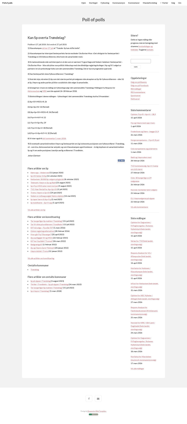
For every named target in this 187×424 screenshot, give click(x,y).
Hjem (83, 3)
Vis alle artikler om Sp (36, 210)
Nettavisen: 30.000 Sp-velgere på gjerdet (47, 179)
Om (179, 3)
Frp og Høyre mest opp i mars (143, 123)
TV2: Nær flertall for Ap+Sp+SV (44, 189)
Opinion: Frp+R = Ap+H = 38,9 (143, 114)
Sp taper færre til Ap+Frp (41, 199)
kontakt (150, 49)
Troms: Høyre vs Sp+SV (40, 192)
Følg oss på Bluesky (139, 82)
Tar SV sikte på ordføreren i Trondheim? (47, 224)
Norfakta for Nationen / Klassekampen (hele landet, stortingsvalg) (142, 271)
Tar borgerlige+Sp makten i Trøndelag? (47, 221)
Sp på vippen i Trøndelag (41, 281)
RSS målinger (136, 89)
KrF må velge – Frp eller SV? (42, 228)
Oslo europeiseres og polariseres (144, 149)
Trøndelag (35, 269)
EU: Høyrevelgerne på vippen (143, 198)
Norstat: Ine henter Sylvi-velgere (144, 190)
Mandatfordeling (150, 3)
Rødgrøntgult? (36, 244)
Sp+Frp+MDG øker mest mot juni (44, 186)
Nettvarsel (135, 99)
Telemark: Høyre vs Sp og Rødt (43, 182)
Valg (173, 3)
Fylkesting (105, 3)
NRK (44, 91)
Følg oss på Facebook (139, 85)
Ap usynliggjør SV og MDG (42, 238)
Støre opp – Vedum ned (40, 172)
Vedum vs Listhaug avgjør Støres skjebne (47, 196)
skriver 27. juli (47, 48)
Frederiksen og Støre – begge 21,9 (145, 131)
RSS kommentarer (138, 92)
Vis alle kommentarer (139, 207)
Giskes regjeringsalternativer (43, 231)
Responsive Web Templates (97, 411)
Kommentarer (134, 3)
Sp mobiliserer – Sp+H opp (41, 202)
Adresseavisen (33, 91)
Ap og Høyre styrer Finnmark (42, 248)
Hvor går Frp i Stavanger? (41, 234)
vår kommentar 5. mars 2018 (54, 138)
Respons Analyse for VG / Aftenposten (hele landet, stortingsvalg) (141, 256)
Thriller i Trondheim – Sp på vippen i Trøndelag (49, 284)
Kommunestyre (118, 3)
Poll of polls (7, 3)
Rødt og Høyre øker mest (141, 157)
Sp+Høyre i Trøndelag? (40, 291)
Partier (165, 3)
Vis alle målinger (137, 368)
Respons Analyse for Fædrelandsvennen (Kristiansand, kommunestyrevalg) (144, 310)
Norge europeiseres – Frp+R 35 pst (145, 140)
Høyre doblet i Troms (39, 251)
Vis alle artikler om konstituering (41, 258)
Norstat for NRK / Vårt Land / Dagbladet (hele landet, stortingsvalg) (143, 326)
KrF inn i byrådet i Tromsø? (42, 241)
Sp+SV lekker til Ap (38, 176)
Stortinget (93, 3)
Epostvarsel (135, 95)
